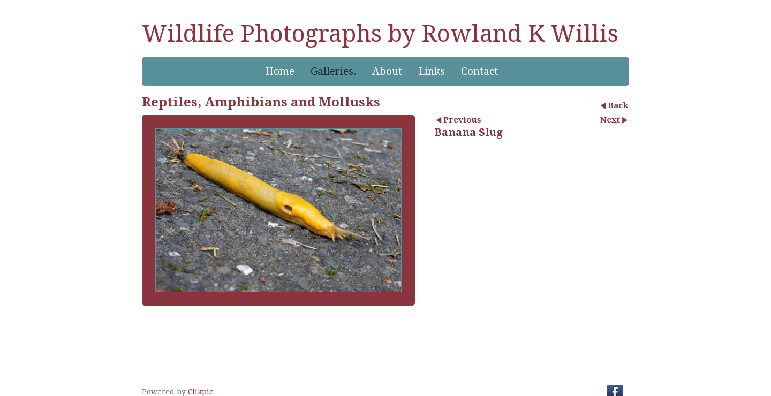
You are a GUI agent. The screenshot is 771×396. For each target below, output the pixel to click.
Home (279, 71)
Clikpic (200, 391)
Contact (479, 71)
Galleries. (333, 71)
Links (431, 71)
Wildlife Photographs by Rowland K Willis (380, 34)
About (387, 71)
